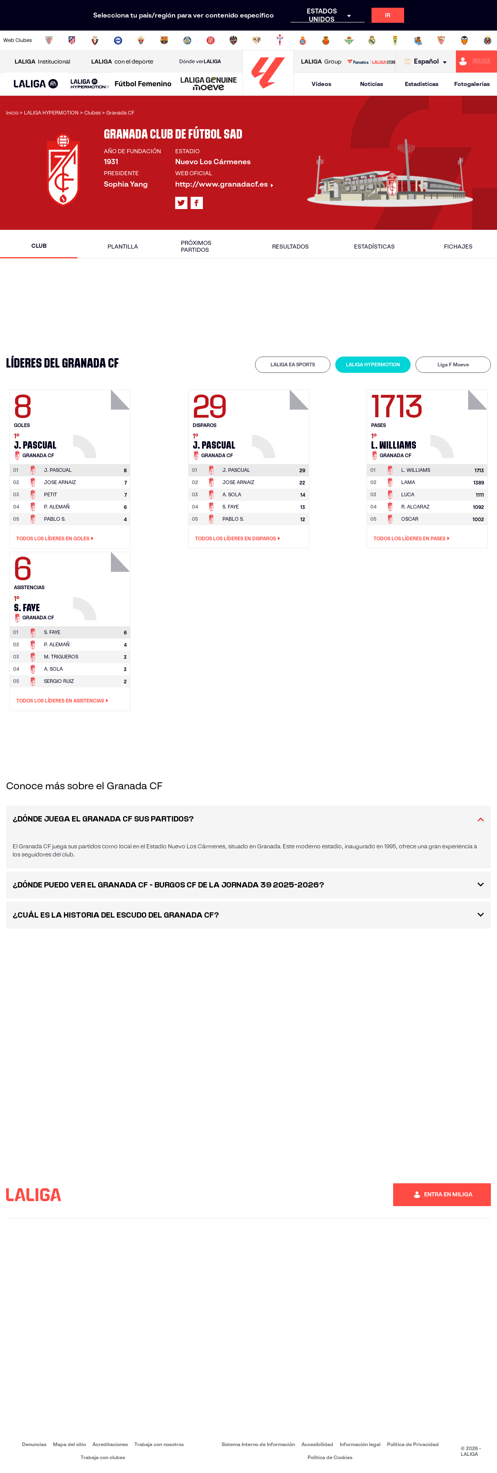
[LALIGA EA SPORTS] (36, 84)
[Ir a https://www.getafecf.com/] (187, 40)
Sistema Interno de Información (258, 1444)
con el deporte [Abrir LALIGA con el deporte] (122, 61)
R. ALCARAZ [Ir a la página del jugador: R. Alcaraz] (415, 506)
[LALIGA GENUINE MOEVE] (209, 84)
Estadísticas (421, 84)
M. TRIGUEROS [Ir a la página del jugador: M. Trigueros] (61, 656)
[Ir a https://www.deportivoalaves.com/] (118, 40)
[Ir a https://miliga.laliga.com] (476, 62)
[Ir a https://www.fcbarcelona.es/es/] (164, 40)
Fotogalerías (472, 84)
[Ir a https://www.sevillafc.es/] (441, 40)
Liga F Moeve (453, 364)
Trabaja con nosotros (159, 1444)
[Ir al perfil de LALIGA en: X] (181, 203)
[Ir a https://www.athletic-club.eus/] (49, 40)
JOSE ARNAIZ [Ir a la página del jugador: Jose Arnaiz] (60, 482)
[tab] (292, 365)
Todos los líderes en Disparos (237, 539)
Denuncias (34, 1444)
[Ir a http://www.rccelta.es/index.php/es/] (280, 40)
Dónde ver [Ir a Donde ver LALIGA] (200, 61)
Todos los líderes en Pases (412, 539)
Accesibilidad (317, 1444)
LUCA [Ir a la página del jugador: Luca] (407, 494)
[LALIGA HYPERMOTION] (90, 84)
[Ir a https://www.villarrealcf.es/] (488, 40)
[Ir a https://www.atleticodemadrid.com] (72, 40)
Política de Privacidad (413, 1444)
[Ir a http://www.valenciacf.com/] (464, 40)
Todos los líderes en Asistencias (62, 701)
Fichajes (458, 246)
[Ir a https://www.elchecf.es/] (141, 40)
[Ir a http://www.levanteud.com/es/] (233, 40)
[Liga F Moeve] (143, 84)
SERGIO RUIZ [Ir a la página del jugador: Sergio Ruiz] (59, 681)
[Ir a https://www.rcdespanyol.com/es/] (303, 40)
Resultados (290, 246)
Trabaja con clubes (103, 1457)
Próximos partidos (196, 246)
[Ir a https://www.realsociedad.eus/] (418, 40)
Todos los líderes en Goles (55, 539)
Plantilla (123, 246)
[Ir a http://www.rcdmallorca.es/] (326, 40)
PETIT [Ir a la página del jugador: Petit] (50, 494)
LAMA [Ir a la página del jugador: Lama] (408, 482)
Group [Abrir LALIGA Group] (321, 61)
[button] (36, 84)
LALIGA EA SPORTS (292, 364)
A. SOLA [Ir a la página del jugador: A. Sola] (231, 494)
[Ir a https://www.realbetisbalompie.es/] (349, 40)
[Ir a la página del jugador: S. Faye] (102, 583)
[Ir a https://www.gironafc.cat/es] (211, 40)
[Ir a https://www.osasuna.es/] (95, 40)
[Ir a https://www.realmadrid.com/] (372, 40)
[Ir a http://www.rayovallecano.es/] (257, 40)
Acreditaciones (110, 1444)
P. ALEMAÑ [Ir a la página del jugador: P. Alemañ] (57, 506)
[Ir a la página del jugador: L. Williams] (460, 421)
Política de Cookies (330, 1457)
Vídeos (321, 84)
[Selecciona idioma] (427, 62)
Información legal (360, 1444)
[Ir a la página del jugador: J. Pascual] (102, 421)
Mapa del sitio (69, 1444)
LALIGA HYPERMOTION (373, 364)
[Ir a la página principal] (268, 91)
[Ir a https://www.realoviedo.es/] (395, 40)
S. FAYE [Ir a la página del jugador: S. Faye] (230, 506)
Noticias (371, 84)
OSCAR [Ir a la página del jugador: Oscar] (409, 519)
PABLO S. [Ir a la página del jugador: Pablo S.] (55, 519)
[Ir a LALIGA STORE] (371, 62)
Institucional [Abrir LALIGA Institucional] (42, 61)
